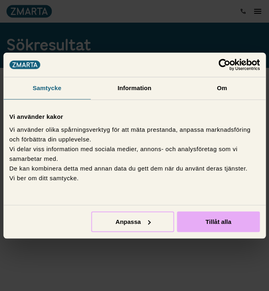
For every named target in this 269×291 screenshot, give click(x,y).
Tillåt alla (218, 221)
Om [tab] (222, 87)
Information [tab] (135, 87)
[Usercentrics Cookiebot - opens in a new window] (224, 65)
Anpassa (133, 221)
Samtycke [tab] (47, 87)
